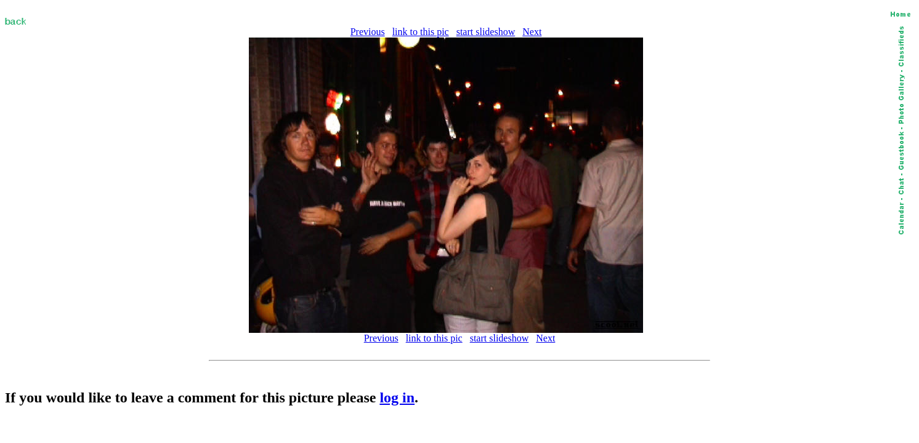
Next (531, 31)
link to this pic (420, 31)
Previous (367, 31)
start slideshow (486, 31)
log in (397, 397)
